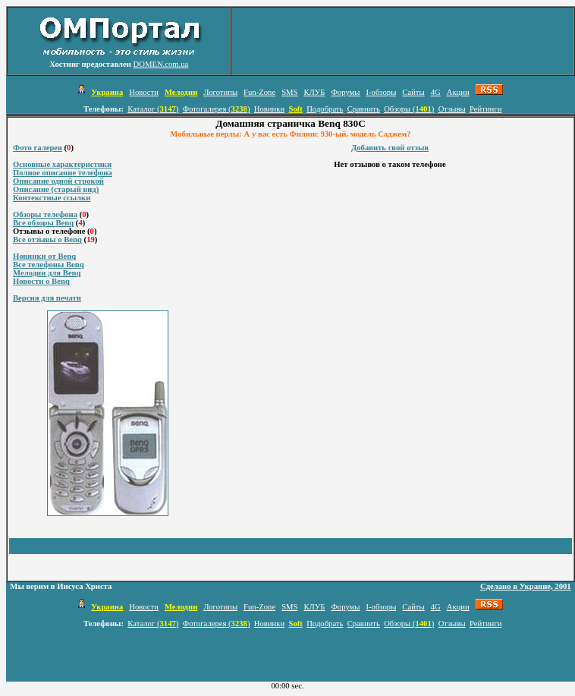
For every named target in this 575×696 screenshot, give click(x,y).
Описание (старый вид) (56, 189)
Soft (295, 109)
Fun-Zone (259, 92)
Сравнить (363, 109)
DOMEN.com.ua (161, 64)
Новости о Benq (41, 281)
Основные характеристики (62, 164)
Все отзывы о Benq (47, 239)
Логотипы (220, 92)
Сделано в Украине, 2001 (525, 586)
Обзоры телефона (45, 214)
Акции (458, 92)
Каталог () (152, 109)
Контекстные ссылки (51, 198)
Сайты (413, 92)
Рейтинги (485, 109)
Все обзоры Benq (43, 223)
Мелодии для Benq (46, 273)
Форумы (345, 92)
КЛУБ (314, 92)
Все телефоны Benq (48, 264)
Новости (144, 92)
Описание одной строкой (58, 181)
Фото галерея (37, 147)
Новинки (269, 109)
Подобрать (324, 109)
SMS (289, 92)
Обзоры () (409, 109)
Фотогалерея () (216, 109)
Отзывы (452, 109)
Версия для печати (47, 298)
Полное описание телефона (62, 172)
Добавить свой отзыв (390, 147)
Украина (107, 92)
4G (436, 92)
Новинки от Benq (44, 256)
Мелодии (181, 92)
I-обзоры (381, 92)
